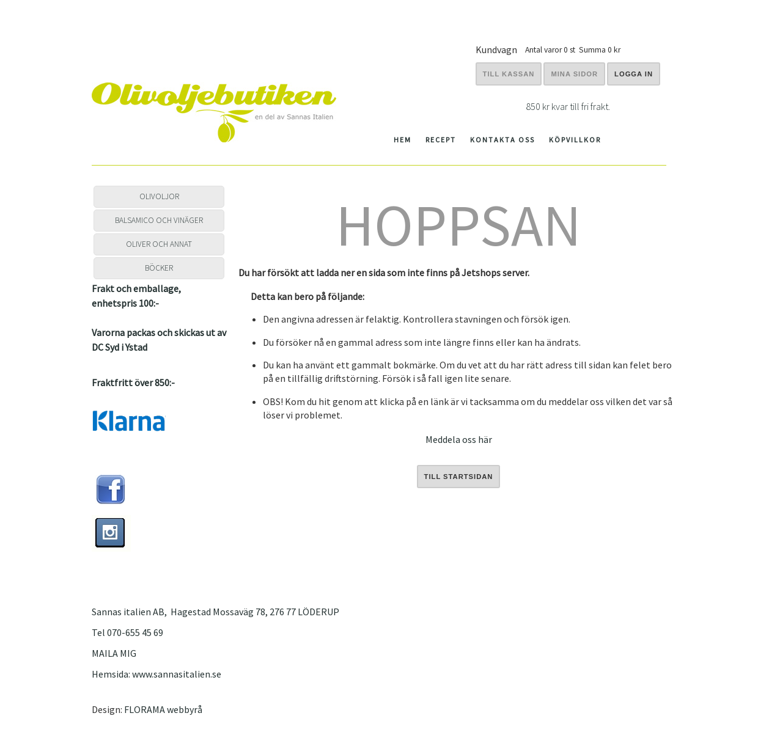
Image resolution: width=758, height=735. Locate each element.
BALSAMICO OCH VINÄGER (159, 220)
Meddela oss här (458, 439)
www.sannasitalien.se (176, 674)
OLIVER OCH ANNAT (159, 244)
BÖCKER (159, 268)
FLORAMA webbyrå (163, 709)
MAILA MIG (114, 653)
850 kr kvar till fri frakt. (568, 106)
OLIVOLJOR (159, 196)
